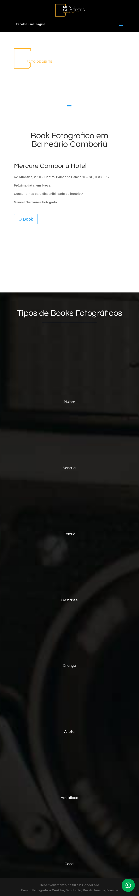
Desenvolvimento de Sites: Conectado (69, 885)
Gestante (69, 600)
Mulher (69, 402)
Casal (69, 864)
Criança (69, 666)
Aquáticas (69, 798)
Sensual (69, 468)
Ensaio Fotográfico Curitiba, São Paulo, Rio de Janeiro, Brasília (69, 890)
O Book (25, 219)
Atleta (69, 732)
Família (69, 534)
